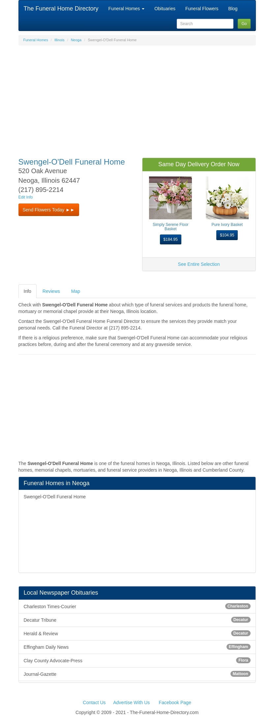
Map (75, 291)
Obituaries (164, 8)
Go (244, 23)
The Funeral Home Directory (61, 8)
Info (27, 291)
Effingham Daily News (137, 647)
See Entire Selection (199, 264)
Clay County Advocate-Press (137, 660)
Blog (232, 8)
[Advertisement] (137, 98)
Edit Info (25, 197)
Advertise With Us (131, 702)
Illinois (59, 40)
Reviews (51, 291)
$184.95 (171, 239)
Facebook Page (175, 702)
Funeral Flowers (201, 8)
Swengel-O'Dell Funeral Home (55, 496)
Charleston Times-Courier (137, 606)
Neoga (76, 40)
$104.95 (227, 235)
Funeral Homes (126, 8)
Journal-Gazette (137, 674)
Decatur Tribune (137, 620)
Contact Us (94, 702)
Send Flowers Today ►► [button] (49, 209)
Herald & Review (137, 633)
